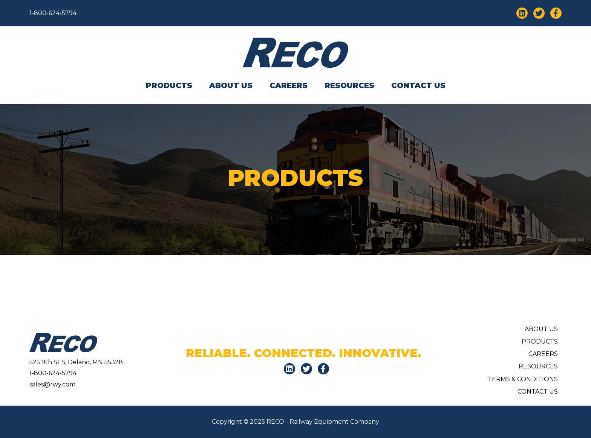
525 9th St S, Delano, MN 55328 (76, 362)
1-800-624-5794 (53, 13)
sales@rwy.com (52, 384)
